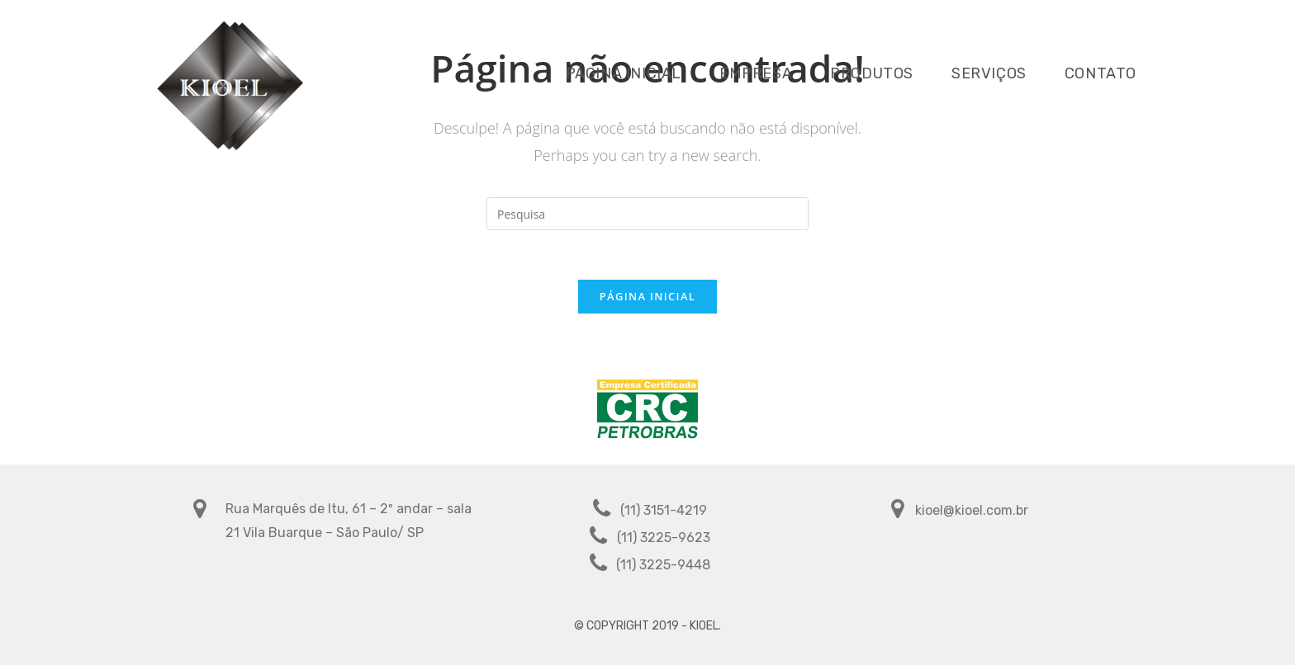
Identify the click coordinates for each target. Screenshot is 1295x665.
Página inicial (647, 296)
